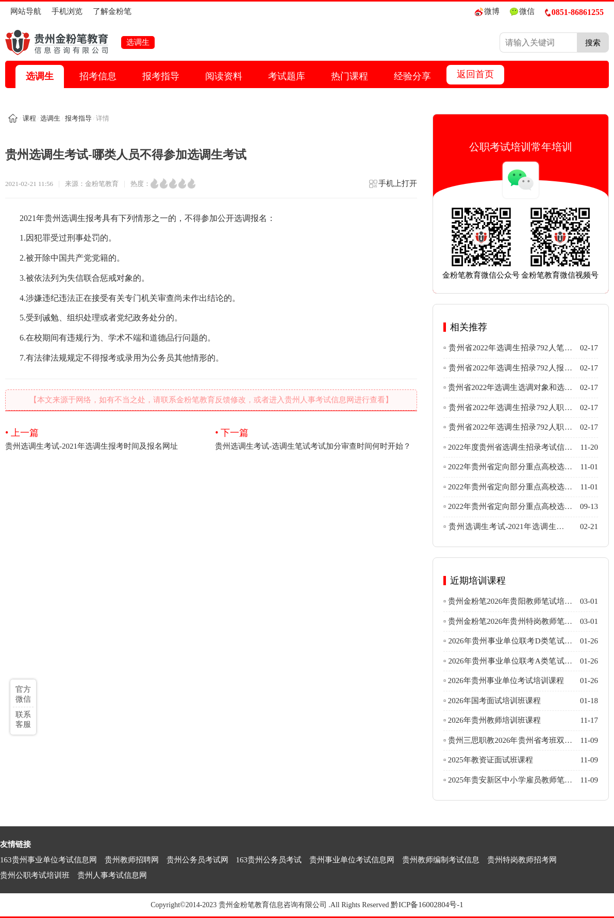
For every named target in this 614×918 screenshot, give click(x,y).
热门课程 (349, 76)
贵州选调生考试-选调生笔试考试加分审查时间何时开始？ (316, 438)
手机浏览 (67, 11)
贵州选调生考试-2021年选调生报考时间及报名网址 (106, 438)
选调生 (40, 76)
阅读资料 (223, 76)
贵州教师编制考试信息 (440, 860)
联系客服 (23, 719)
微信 (522, 11)
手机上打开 (392, 187)
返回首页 (475, 74)
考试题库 (286, 76)
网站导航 (25, 11)
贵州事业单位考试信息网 (351, 860)
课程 (29, 118)
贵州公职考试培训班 (35, 875)
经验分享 (412, 76)
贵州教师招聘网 (132, 860)
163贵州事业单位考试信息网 (48, 860)
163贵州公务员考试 (269, 860)
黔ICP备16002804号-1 (427, 904)
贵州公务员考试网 (197, 860)
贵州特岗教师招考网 (522, 860)
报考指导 (160, 76)
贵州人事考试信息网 (112, 875)
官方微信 (23, 694)
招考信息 (98, 76)
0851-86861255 (574, 12)
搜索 (593, 42)
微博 (487, 11)
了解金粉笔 (112, 11)
